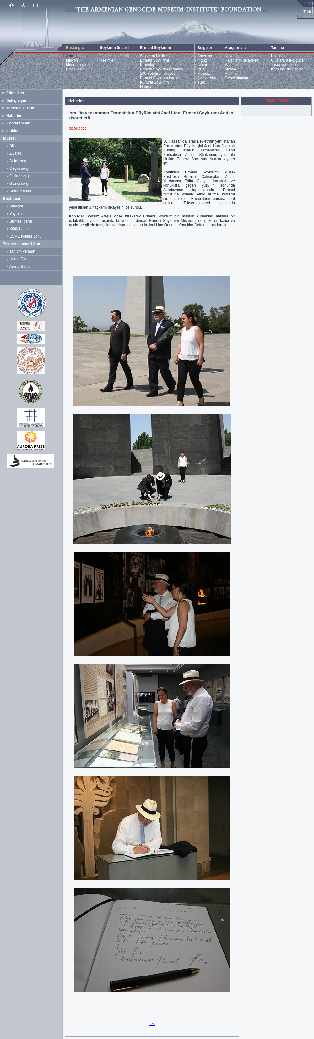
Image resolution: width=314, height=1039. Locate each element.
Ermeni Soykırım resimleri (161, 69)
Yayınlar (16, 214)
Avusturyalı (207, 78)
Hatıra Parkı (19, 259)
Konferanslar (18, 123)
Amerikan (206, 56)
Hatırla (145, 87)
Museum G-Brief (20, 108)
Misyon (72, 60)
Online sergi (20, 176)
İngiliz (202, 60)
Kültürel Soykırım (154, 82)
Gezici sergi (20, 183)
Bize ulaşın (75, 69)
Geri (152, 1024)
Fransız (204, 73)
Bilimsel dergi (21, 221)
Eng (307, 3)
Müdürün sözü (78, 65)
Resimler (107, 60)
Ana (69, 56)
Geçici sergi (19, 168)
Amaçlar (16, 206)
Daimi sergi (18, 161)
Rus (201, 69)
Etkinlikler (15, 93)
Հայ (307, 7)
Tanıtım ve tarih (22, 251)
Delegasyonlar (19, 100)
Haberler (14, 115)
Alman (203, 65)
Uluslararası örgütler (288, 60)
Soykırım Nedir (152, 56)
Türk (201, 82)
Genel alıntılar (236, 78)
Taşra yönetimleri (285, 65)
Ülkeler (277, 56)
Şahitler (231, 65)
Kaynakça (233, 56)
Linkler (12, 131)
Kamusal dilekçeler (287, 69)
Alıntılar (231, 73)
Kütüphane (18, 229)
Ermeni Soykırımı (154, 60)
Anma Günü (19, 266)
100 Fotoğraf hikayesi (158, 73)
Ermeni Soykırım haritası (160, 78)
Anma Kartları (22, 191)
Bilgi (13, 146)
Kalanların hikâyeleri (242, 60)
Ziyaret (15, 153)
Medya (230, 69)
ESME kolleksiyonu (25, 236)
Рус (300, 16)
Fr (310, 16)
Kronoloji (147, 65)
